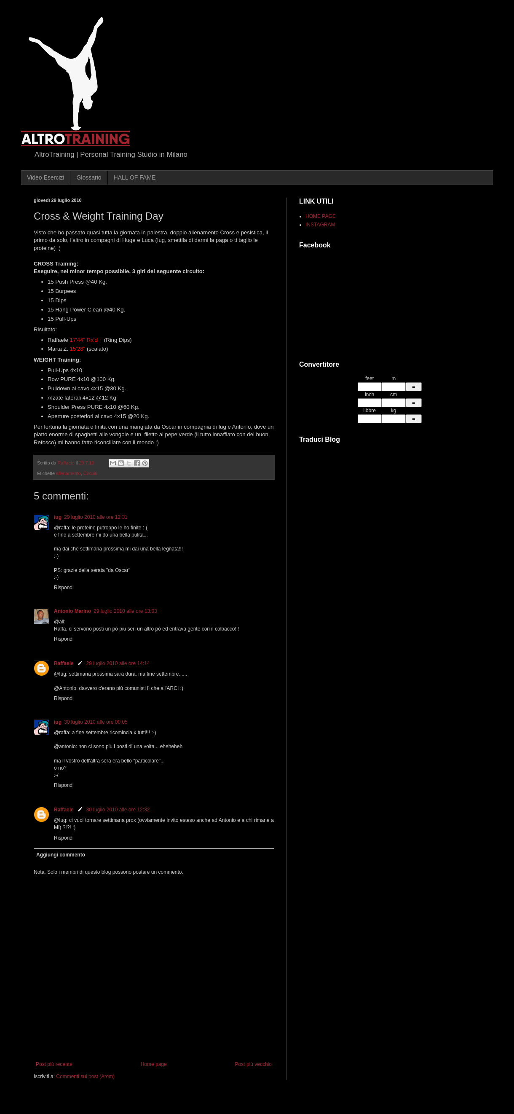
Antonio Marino (72, 611)
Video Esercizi (45, 177)
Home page (154, 1064)
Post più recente (54, 1064)
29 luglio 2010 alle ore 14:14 (118, 663)
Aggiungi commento (60, 855)
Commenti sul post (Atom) (85, 1076)
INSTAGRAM (320, 225)
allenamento (68, 473)
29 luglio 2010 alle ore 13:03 (125, 611)
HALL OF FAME (135, 177)
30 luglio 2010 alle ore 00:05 (96, 722)
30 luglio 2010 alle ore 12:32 (118, 810)
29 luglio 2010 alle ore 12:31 (96, 517)
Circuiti (90, 473)
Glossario (88, 177)
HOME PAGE (320, 216)
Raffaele (64, 663)
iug (58, 517)
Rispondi (64, 588)
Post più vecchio (253, 1064)
